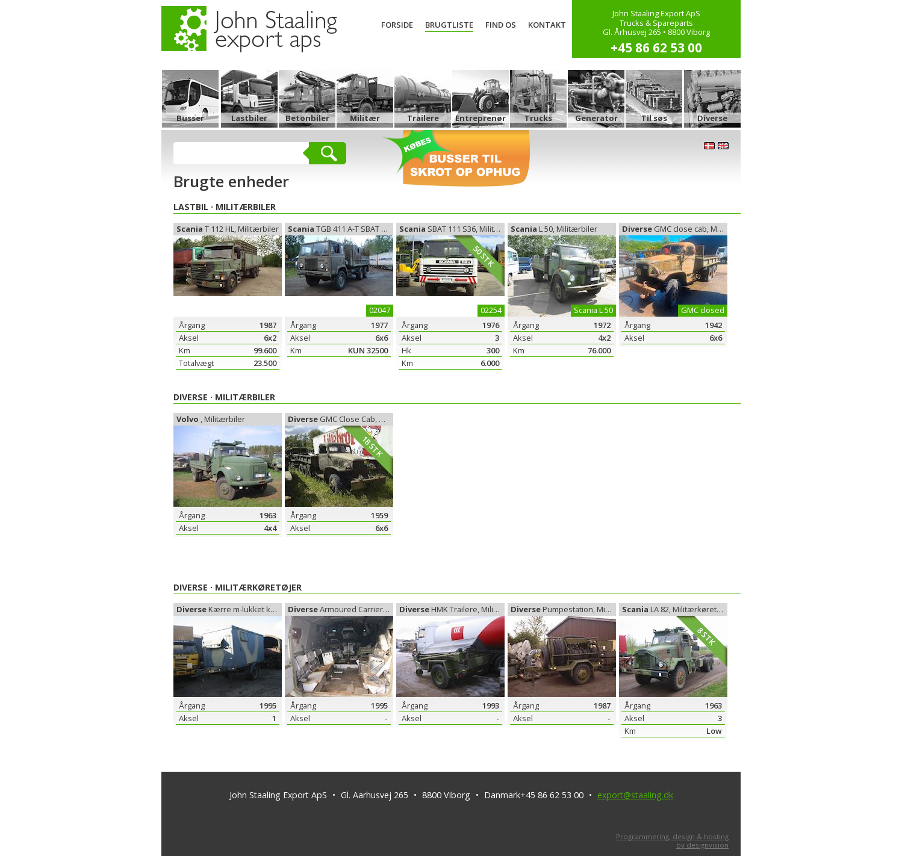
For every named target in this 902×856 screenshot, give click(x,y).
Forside (397, 24)
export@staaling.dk (635, 795)
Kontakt (547, 24)
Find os (500, 24)
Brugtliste (449, 24)
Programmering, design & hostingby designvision (672, 840)
